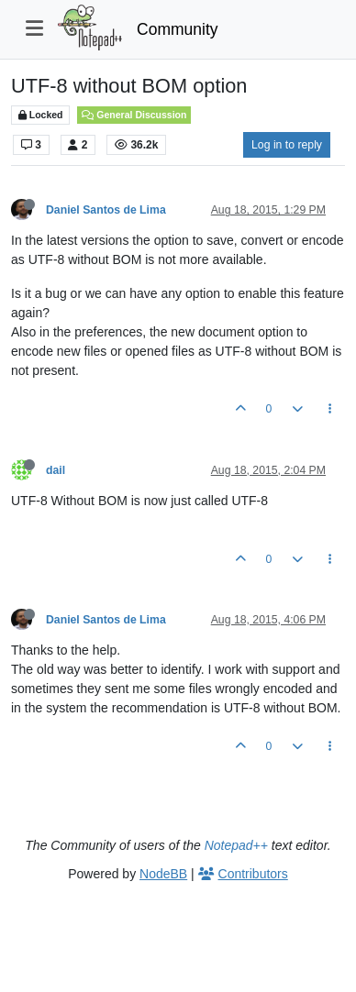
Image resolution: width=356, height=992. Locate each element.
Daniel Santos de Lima (106, 210)
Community (177, 29)
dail (55, 470)
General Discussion (134, 114)
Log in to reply (286, 144)
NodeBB (163, 873)
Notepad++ (236, 845)
